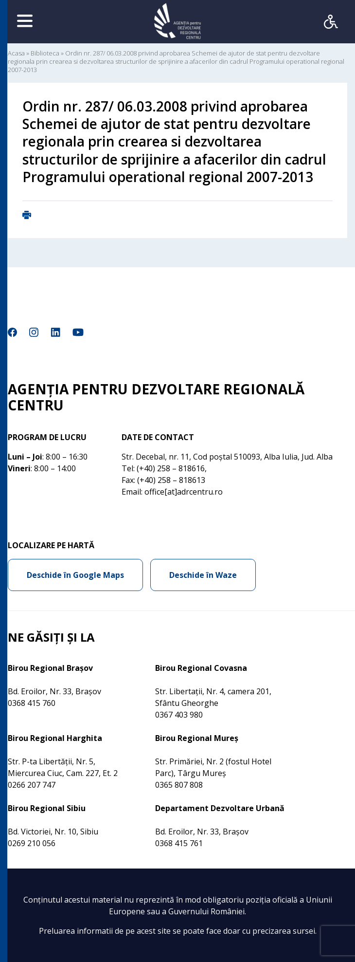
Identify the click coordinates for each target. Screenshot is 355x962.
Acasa (16, 53)
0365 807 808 (179, 784)
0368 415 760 (31, 703)
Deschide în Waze (203, 575)
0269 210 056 (31, 843)
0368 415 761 (179, 843)
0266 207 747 (31, 784)
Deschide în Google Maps (75, 575)
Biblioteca (45, 53)
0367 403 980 (179, 714)
